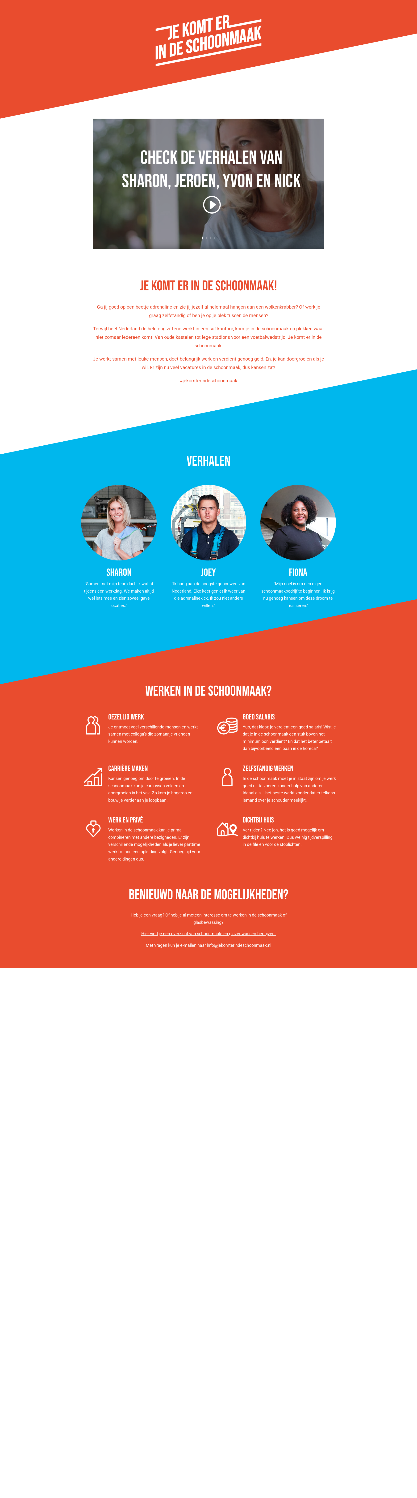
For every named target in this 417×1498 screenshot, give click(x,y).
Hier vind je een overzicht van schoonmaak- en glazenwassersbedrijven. (208, 933)
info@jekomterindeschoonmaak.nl (239, 945)
